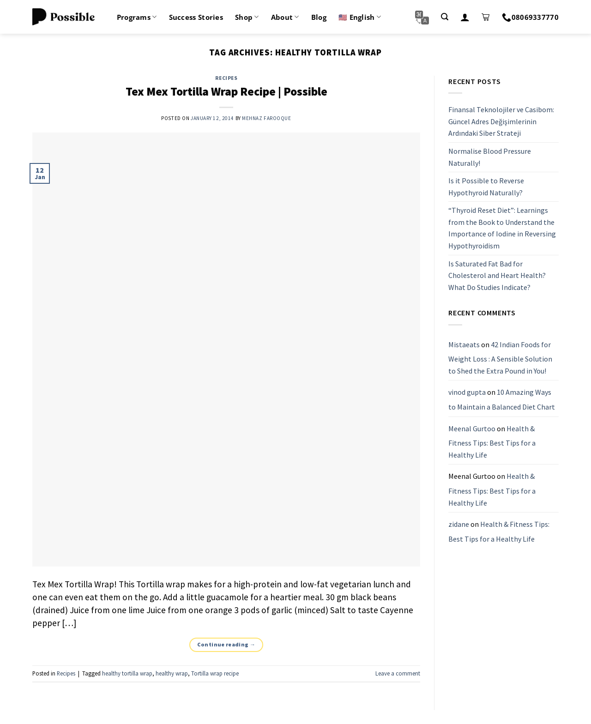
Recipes (226, 78)
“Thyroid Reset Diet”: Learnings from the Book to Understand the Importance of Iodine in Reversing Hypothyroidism (502, 228)
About (285, 17)
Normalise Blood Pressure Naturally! (489, 157)
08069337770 (530, 17)
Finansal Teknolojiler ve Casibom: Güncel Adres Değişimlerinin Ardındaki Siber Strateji (501, 121)
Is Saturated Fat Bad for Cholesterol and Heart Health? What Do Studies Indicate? (497, 275)
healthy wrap (172, 673)
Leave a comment (397, 673)
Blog (318, 17)
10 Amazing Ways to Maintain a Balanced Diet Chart (501, 400)
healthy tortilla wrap (127, 673)
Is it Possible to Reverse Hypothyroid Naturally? (486, 186)
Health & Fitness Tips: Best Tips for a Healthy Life (492, 441)
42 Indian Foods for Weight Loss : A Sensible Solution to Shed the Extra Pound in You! (500, 357)
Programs (137, 17)
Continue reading (226, 644)
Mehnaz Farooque (266, 118)
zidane (458, 524)
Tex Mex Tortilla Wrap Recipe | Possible (226, 91)
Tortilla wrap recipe (215, 673)
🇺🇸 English (359, 17)
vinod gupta (467, 392)
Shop (247, 17)
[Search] (444, 17)
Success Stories (196, 17)
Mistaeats (464, 344)
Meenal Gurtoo (471, 428)
